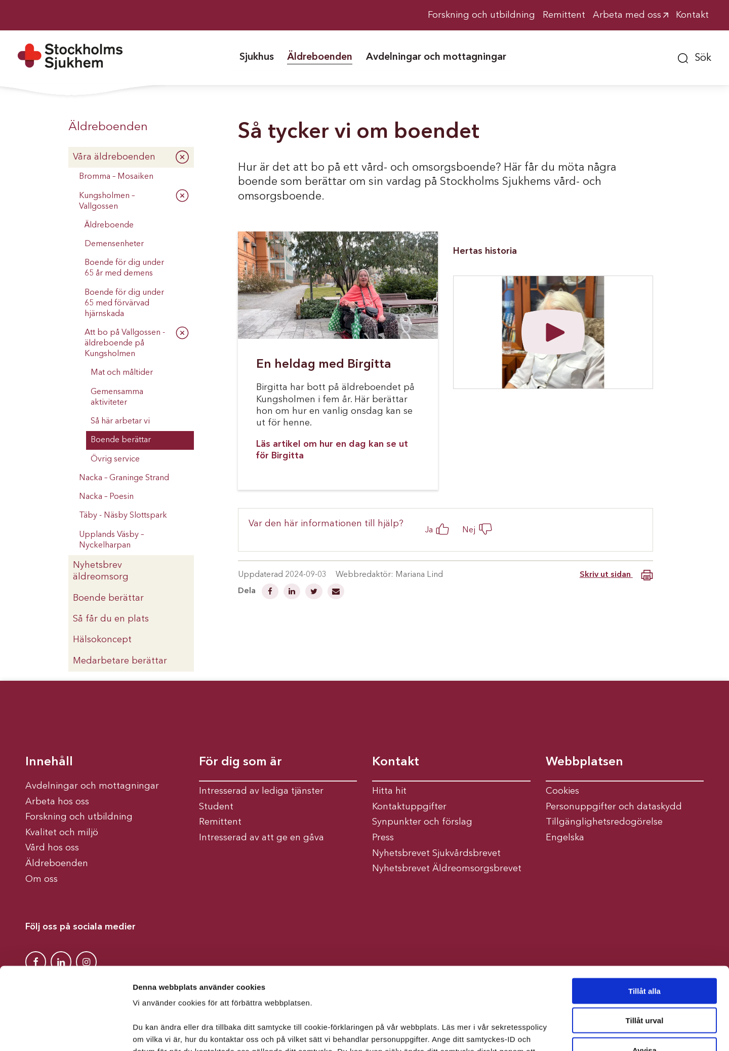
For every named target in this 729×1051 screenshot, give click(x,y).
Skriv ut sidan (616, 575)
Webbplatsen (584, 762)
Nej (469, 530)
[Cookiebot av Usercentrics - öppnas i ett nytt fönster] (65, 1031)
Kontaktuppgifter (409, 806)
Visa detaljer (550, 1031)
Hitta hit (389, 791)
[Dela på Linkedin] (293, 593)
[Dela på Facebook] (271, 593)
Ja (429, 530)
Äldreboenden (108, 127)
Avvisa (644, 976)
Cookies (562, 791)
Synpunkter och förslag (422, 822)
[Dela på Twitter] (315, 593)
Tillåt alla (644, 917)
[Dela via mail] (336, 593)
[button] (694, 57)
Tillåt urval (645, 947)
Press (383, 837)
